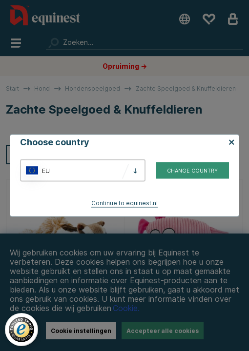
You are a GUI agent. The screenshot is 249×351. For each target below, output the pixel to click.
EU (46, 170)
